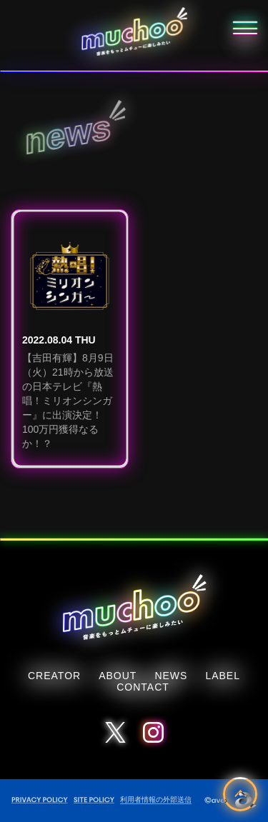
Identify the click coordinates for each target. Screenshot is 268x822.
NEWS (170, 675)
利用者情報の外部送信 (156, 799)
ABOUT (118, 675)
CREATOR (54, 675)
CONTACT (142, 687)
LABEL (222, 675)
